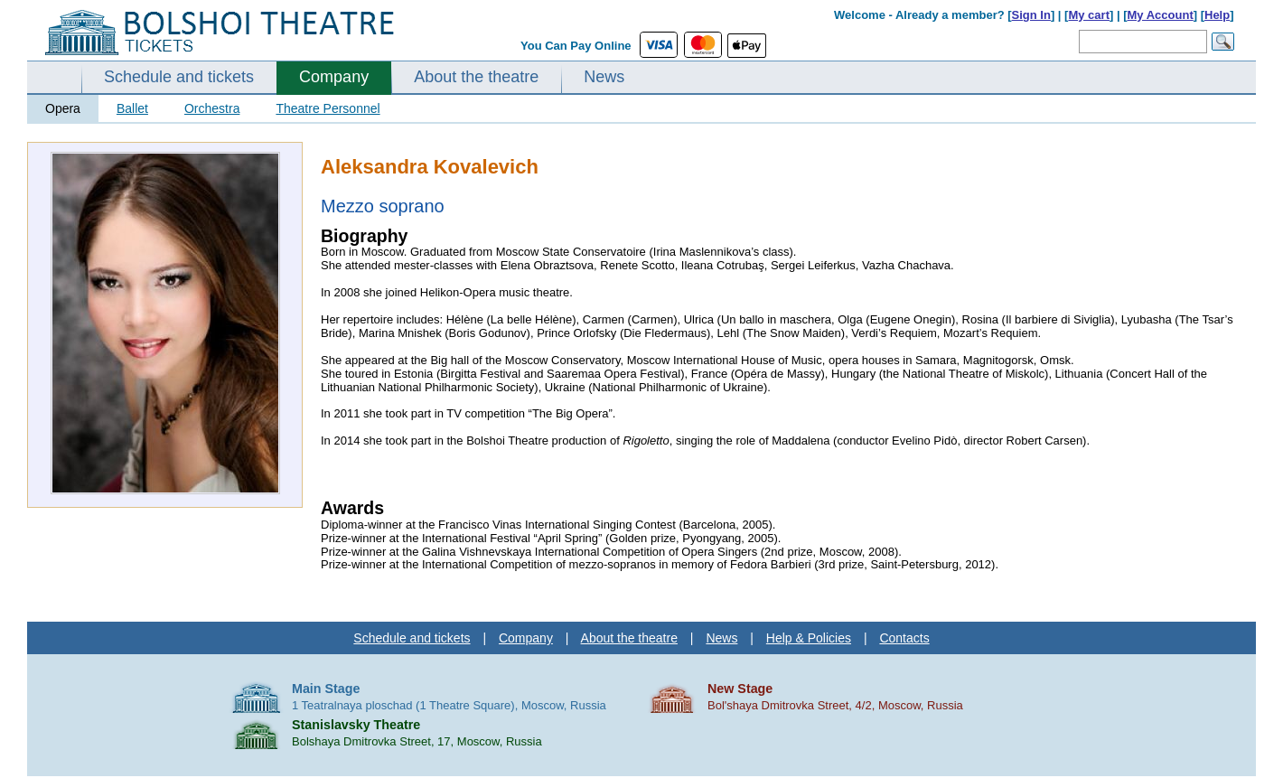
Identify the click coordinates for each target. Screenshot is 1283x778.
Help (1217, 15)
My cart (1089, 15)
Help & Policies (808, 638)
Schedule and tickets (179, 77)
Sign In (1031, 15)
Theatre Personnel (327, 108)
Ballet (132, 108)
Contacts (904, 638)
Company (334, 77)
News (604, 77)
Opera (62, 108)
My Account (1161, 15)
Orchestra (211, 108)
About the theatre (476, 77)
